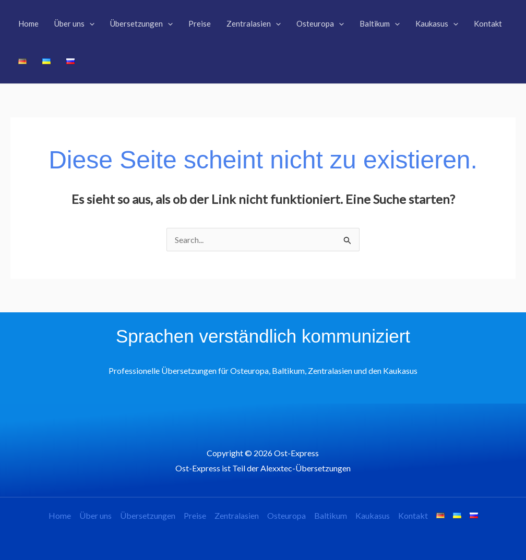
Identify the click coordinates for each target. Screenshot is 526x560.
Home (60, 515)
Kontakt (413, 515)
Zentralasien (236, 515)
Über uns (95, 515)
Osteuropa (286, 515)
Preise (195, 515)
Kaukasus (372, 515)
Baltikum (330, 515)
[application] (89, 23)
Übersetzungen (147, 515)
